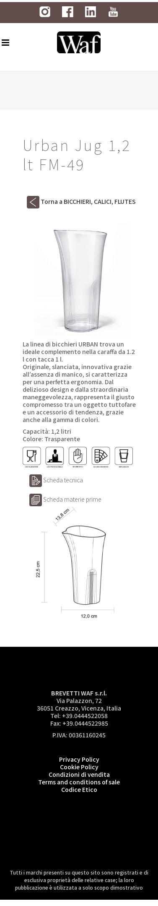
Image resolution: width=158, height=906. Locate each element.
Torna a (81, 201)
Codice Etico (79, 789)
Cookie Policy (79, 767)
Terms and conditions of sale (79, 782)
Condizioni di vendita (79, 774)
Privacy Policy (79, 759)
